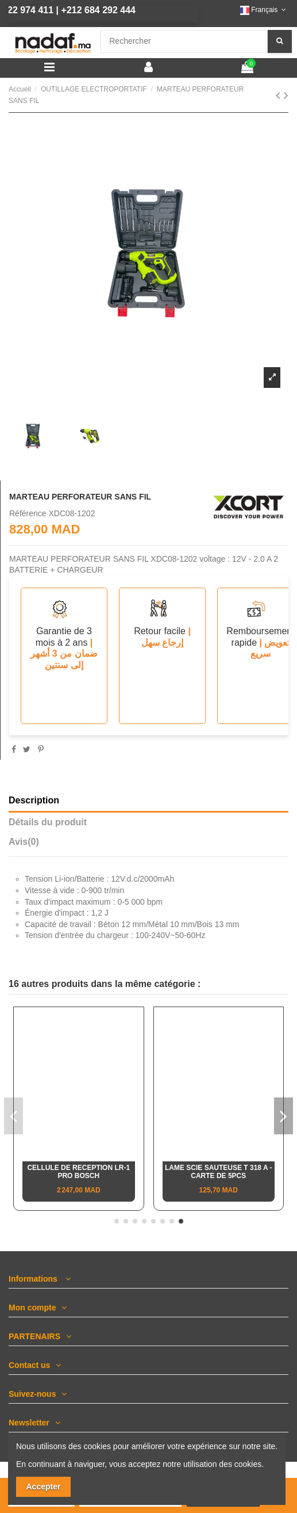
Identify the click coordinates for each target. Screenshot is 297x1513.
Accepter (43, 1486)
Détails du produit (48, 822)
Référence (28, 513)
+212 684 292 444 (82, 10)
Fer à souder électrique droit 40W (78, 1172)
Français (264, 10)
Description (34, 800)
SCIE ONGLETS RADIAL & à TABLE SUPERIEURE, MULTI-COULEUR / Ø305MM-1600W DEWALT (219, 1180)
